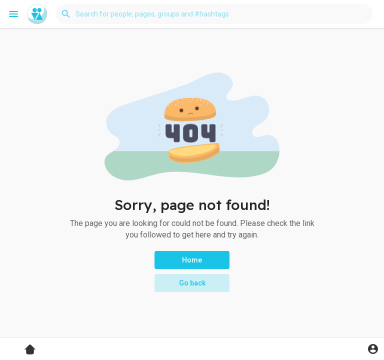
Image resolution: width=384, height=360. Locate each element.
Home (192, 260)
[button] (214, 14)
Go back (192, 283)
